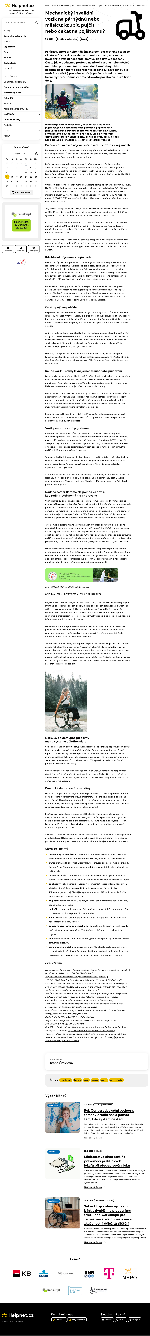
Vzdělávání (9, 114)
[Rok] (24, 153)
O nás (7, 130)
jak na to (77, 1080)
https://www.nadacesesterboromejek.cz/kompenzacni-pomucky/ (76, 976)
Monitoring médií (12, 92)
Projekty (8, 125)
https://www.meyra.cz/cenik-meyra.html (64, 1023)
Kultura (7, 57)
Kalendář (8, 98)
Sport (6, 52)
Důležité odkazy (12, 119)
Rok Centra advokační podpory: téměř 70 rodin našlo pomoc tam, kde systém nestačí (109, 1114)
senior (86, 1080)
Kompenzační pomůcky (16, 108)
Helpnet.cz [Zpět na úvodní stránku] (24, 5)
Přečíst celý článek (93, 1137)
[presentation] (62, 1117)
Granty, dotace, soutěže (16, 87)
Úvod (47, 6)
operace (95, 1080)
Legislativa (9, 46)
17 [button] (7, 177)
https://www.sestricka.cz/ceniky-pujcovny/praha (91, 1030)
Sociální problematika (15, 36)
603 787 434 (59, 1320)
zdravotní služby (116, 1080)
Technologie (10, 63)
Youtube (20, 249)
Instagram (34, 249)
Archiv (7, 135)
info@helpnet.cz (77, 1320)
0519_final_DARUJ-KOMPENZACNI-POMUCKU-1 (68, 594)
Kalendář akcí (21, 147)
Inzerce (7, 103)
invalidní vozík (65, 1080)
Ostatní (8, 68)
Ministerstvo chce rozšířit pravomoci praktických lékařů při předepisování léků (107, 1160)
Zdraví (7, 41)
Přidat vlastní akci (23, 192)
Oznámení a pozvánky (15, 81)
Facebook (8, 249)
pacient (104, 1080)
